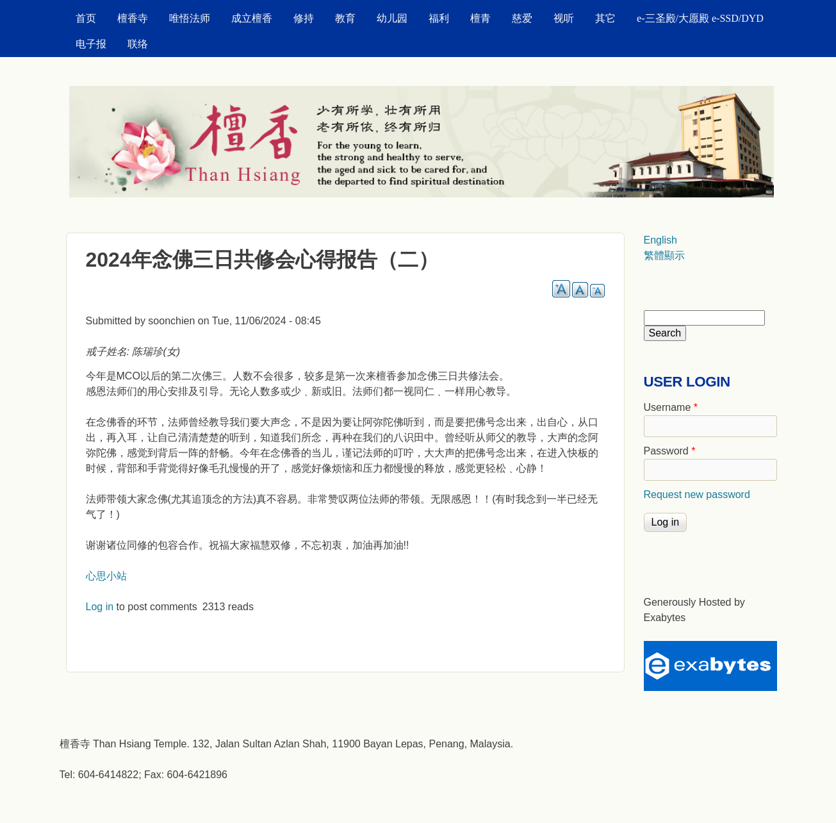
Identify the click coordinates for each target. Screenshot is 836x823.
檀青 (480, 18)
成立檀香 (251, 18)
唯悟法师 (189, 18)
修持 (303, 18)
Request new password (697, 494)
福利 (439, 18)
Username (671, 407)
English (660, 240)
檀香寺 (132, 18)
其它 (605, 18)
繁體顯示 (664, 255)
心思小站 (106, 575)
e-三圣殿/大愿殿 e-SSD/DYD (700, 18)
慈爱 (522, 18)
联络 (137, 43)
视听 (563, 18)
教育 (345, 18)
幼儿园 (392, 18)
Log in (100, 606)
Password (670, 450)
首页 (86, 18)
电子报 (91, 43)
